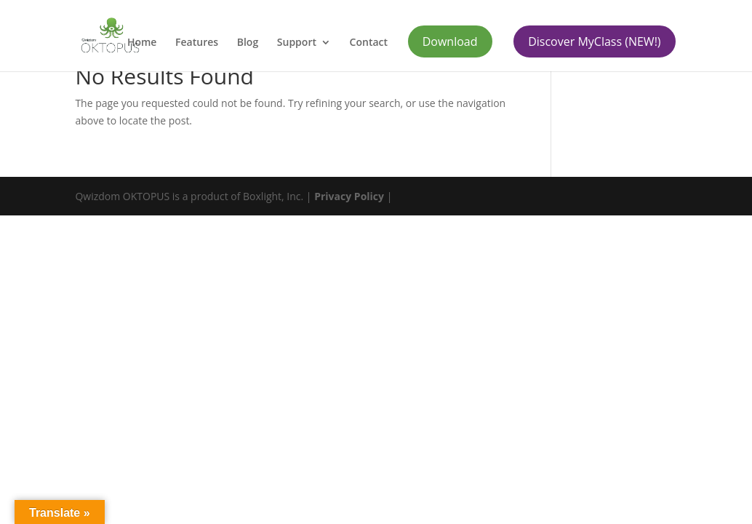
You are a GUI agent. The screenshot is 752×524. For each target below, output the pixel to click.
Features (196, 43)
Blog (247, 43)
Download (450, 41)
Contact (369, 43)
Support (296, 43)
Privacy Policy (349, 196)
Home (142, 43)
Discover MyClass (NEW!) (594, 41)
